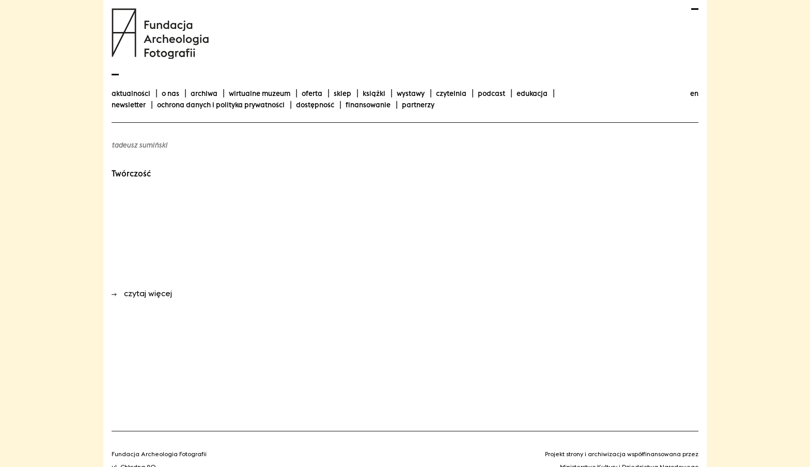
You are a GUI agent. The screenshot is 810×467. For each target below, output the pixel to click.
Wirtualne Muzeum (259, 93)
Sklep (342, 93)
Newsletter (129, 104)
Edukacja (532, 93)
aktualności (131, 93)
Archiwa (204, 93)
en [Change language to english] (694, 93)
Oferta (312, 93)
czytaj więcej (142, 293)
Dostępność (315, 104)
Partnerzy (418, 104)
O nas (170, 93)
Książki (374, 93)
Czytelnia (451, 93)
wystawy (411, 93)
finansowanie (368, 104)
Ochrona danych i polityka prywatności (221, 104)
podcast (491, 93)
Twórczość (131, 173)
